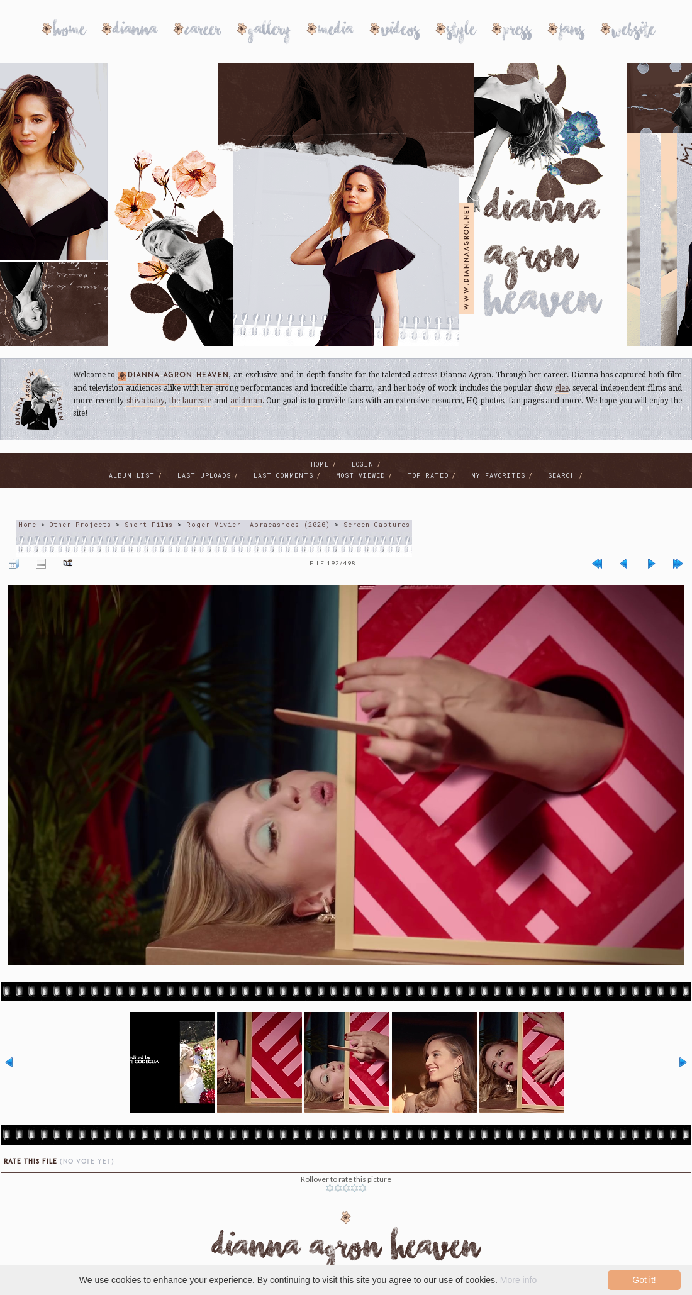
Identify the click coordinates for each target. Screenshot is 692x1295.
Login (363, 464)
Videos (400, 31)
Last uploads (204, 476)
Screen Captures (376, 525)
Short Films (149, 525)
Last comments (283, 476)
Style (461, 31)
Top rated (428, 476)
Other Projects (80, 525)
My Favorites (498, 476)
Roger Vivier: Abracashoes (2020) (258, 525)
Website (633, 31)
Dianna (135, 31)
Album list (132, 476)
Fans (571, 31)
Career (203, 31)
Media (336, 31)
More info (518, 1280)
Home (69, 31)
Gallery (269, 31)
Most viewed (360, 476)
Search (562, 476)
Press (517, 31)
